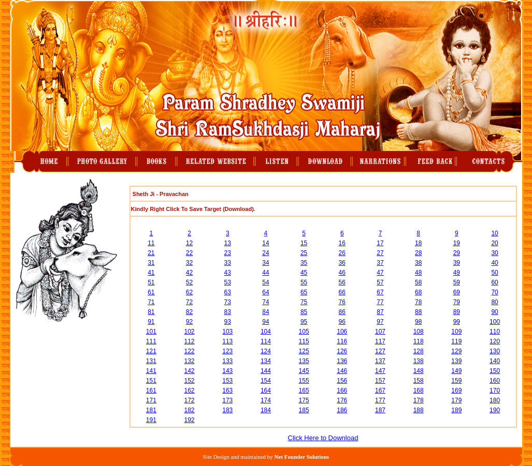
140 (495, 361)
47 (380, 272)
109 (456, 331)
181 (151, 410)
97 (380, 321)
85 (303, 311)
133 (227, 361)
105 (304, 331)
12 (189, 243)
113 (227, 341)
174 (266, 400)
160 (495, 380)
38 (418, 262)
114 (266, 341)
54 (265, 282)
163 (227, 390)
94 (265, 321)
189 (456, 410)
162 (189, 390)
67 (380, 292)
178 (418, 400)
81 (151, 311)
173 (227, 400)
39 (456, 262)
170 (495, 390)
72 (189, 302)
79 (456, 302)
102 (189, 331)
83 (227, 311)
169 (456, 390)
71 (151, 302)
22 (189, 253)
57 (380, 282)
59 (456, 282)
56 (342, 282)
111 (151, 341)
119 (456, 341)
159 (456, 380)
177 (380, 400)
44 (265, 272)
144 (266, 370)
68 (418, 292)
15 (303, 243)
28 (418, 253)
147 (380, 370)
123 (227, 351)
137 (380, 361)
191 (151, 420)
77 (380, 302)
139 (456, 361)
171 (151, 400)
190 (495, 410)
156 (342, 380)
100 (495, 321)
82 (189, 311)
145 (304, 370)
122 (189, 351)
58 (418, 282)
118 (418, 341)
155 (304, 380)
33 (227, 262)
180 (495, 400)
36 (342, 262)
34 (265, 262)
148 (418, 370)
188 (418, 410)
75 (303, 302)
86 (342, 311)
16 (342, 243)
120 (495, 341)
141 (151, 370)
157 (380, 380)
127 (380, 351)
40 (494, 262)
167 (380, 390)
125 (304, 351)
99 (456, 321)
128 (418, 351)
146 (342, 370)
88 (418, 311)
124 (266, 351)
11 (151, 243)
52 (189, 282)
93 (227, 321)
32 (189, 262)
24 (265, 253)
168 (418, 390)
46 (342, 272)
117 (380, 341)
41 (151, 272)
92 (189, 321)
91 (151, 321)
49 (456, 272)
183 (227, 410)
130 (495, 351)
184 (266, 410)
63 (227, 292)
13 (227, 243)
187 (380, 410)
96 (342, 321)
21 (151, 253)
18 (418, 243)
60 (494, 282)
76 (342, 302)
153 (227, 380)
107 (380, 331)
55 (303, 282)
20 (494, 243)
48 (418, 272)
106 (342, 331)
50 (494, 272)
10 (494, 233)
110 (495, 331)
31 (151, 262)
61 (151, 292)
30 (494, 253)
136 (342, 361)
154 (266, 380)
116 (342, 341)
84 (265, 311)
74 (265, 302)
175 (304, 400)
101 (151, 331)
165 (304, 390)
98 (418, 321)
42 (189, 272)
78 (418, 302)
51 (151, 282)
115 (304, 341)
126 (342, 351)
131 (151, 361)
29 (456, 253)
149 (456, 370)
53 (227, 282)
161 (151, 390)
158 (418, 380)
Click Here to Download (323, 438)
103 (227, 331)
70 (494, 292)
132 (189, 361)
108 (418, 331)
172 (189, 400)
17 (380, 243)
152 (189, 380)
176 (342, 400)
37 (380, 262)
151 (151, 380)
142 (189, 370)
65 (303, 292)
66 (342, 292)
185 (304, 410)
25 (303, 253)
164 (266, 390)
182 (189, 410)
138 (418, 361)
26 (342, 253)
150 (495, 370)
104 (266, 331)
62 (189, 292)
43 (227, 272)
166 (342, 390)
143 (227, 370)
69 (456, 292)
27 (380, 253)
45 (303, 272)
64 (265, 292)
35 (303, 262)
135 (304, 361)
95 (303, 321)
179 (456, 400)
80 (494, 302)
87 (380, 311)
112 (189, 341)
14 (265, 243)
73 (227, 302)
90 (494, 311)
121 (151, 351)
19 (456, 243)
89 (456, 311)
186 (342, 410)
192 (189, 420)
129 (456, 351)
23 (227, 253)
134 (266, 361)
